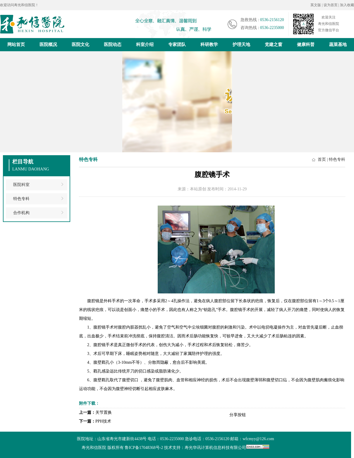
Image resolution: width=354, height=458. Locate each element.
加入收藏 (347, 5)
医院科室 (21, 184)
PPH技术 (103, 421)
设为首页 (331, 5)
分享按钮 (237, 415)
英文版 (315, 5)
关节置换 (103, 412)
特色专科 (21, 198)
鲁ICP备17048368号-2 (144, 447)
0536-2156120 (272, 20)
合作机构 (21, 213)
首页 (322, 159)
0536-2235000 (272, 27)
